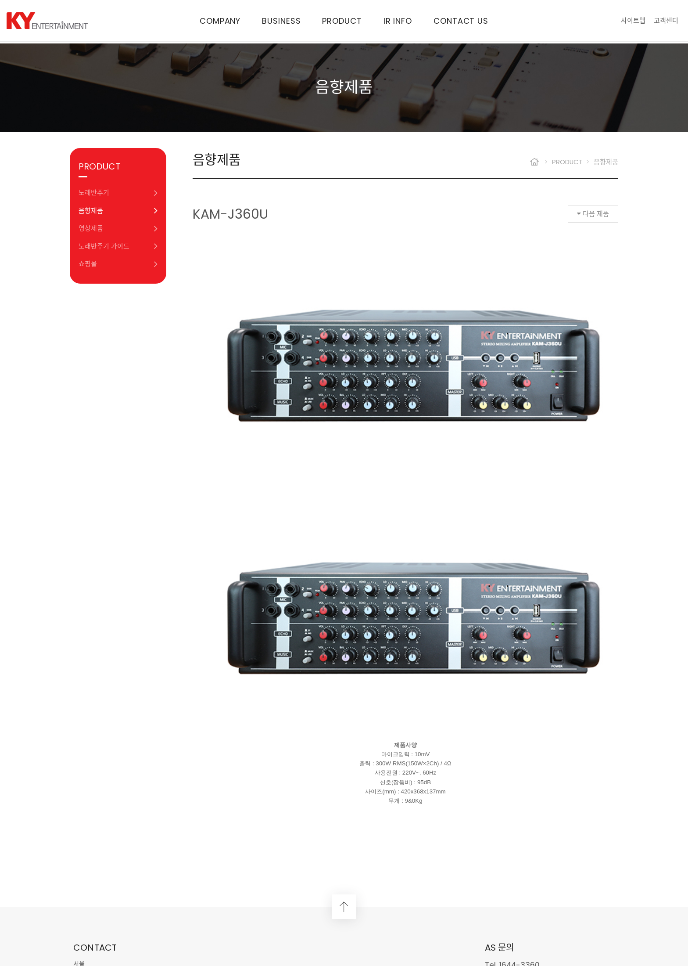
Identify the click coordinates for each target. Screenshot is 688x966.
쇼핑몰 (118, 264)
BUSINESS (281, 21)
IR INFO (397, 21)
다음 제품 (593, 213)
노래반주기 (118, 193)
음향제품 (118, 210)
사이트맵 (633, 21)
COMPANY (220, 21)
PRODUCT (342, 21)
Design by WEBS (298, 928)
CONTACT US (461, 21)
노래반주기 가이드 (118, 246)
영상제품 (118, 228)
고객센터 (666, 21)
